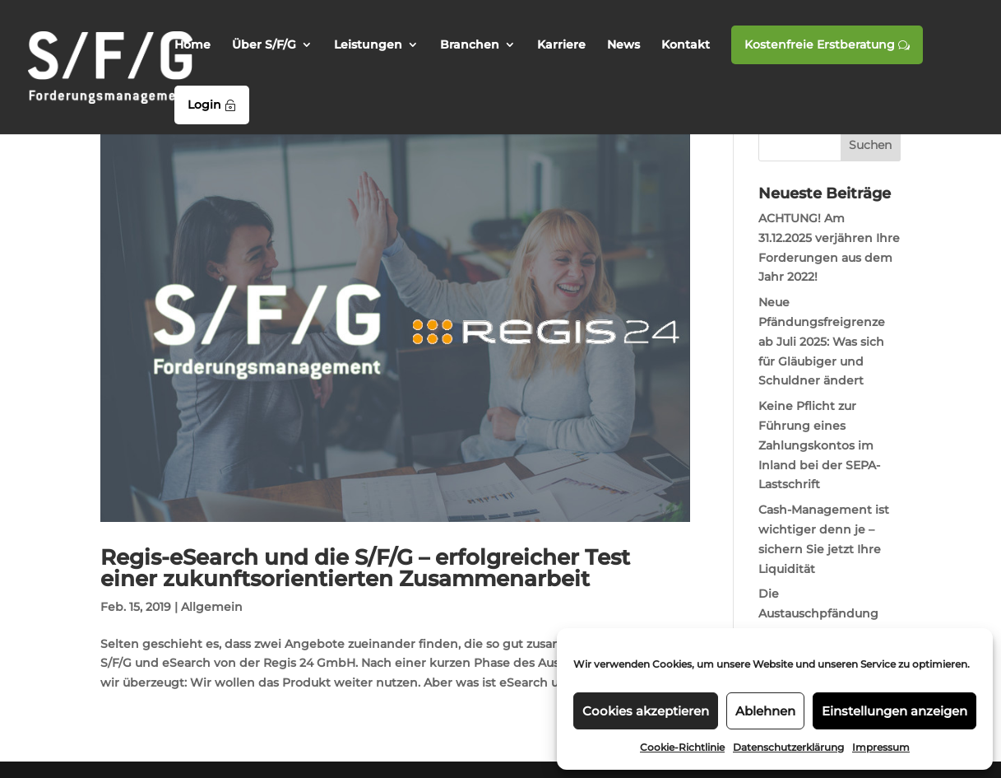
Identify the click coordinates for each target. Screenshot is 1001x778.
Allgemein (212, 606)
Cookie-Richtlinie (682, 747)
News (623, 45)
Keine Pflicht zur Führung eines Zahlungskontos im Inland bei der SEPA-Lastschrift (819, 444)
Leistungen (368, 45)
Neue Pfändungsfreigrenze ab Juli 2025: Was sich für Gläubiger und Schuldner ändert (821, 341)
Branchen (469, 45)
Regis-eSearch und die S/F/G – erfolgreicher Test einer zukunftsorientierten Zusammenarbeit (365, 568)
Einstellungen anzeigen (894, 711)
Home (192, 45)
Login (212, 104)
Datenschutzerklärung (788, 747)
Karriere (561, 45)
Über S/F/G (264, 45)
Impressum (881, 747)
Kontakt (685, 45)
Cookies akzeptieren (645, 711)
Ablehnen (765, 711)
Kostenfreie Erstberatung (827, 44)
